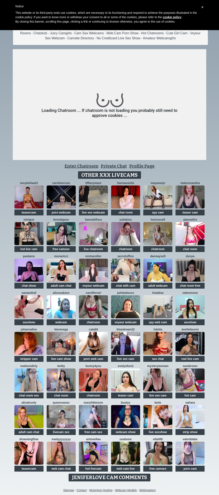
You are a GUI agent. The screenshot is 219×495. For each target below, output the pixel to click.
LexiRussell (158, 219)
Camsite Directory (80, 38)
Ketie (158, 402)
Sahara (190, 402)
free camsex (61, 249)
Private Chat (114, 166)
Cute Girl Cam (176, 33)
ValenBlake (190, 439)
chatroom (125, 249)
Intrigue (28, 219)
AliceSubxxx (61, 292)
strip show (190, 432)
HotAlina (158, 292)
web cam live (125, 468)
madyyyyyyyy (61, 439)
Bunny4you (93, 366)
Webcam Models (126, 490)
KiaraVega (61, 329)
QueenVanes (61, 402)
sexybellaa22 (29, 183)
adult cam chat (61, 285)
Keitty (61, 366)
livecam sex (61, 432)
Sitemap (68, 490)
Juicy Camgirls (61, 33)
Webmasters (147, 490)
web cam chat (61, 468)
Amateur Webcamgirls (159, 38)
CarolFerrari (93, 292)
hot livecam (93, 468)
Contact (82, 490)
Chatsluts (40, 33)
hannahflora (93, 219)
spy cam (158, 212)
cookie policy (172, 17)
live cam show (61, 359)
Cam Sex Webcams (89, 33)
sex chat (158, 359)
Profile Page (142, 166)
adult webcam (158, 285)
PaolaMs (29, 256)
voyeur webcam (93, 285)
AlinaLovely (28, 402)
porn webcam (61, 212)
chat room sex (29, 395)
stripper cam (29, 359)
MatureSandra (190, 183)
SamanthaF (29, 292)
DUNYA (190, 256)
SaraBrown (190, 366)
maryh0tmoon (93, 402)
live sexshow (158, 432)
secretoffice (125, 256)
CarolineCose (61, 183)
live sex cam (125, 359)
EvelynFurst (125, 366)
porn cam (190, 468)
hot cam (190, 395)
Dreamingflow (28, 439)
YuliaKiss (125, 219)
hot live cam (28, 249)
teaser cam (190, 212)
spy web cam (158, 322)
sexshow (29, 322)
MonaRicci (61, 256)
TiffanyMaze (93, 183)
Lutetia (158, 329)
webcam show (126, 432)
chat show (29, 285)
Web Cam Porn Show (122, 33)
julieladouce (125, 292)
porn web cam (93, 359)
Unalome (126, 439)
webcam (61, 322)
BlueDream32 (125, 329)
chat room (126, 212)
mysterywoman (158, 366)
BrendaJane (61, 219)
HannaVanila (125, 183)
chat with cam (125, 285)
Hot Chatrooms (152, 33)
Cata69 (93, 329)
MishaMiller (93, 256)
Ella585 (158, 439)
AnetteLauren (190, 329)
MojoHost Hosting (101, 490)
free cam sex (93, 432)
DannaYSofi (158, 256)
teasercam (29, 212)
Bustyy (125, 402)
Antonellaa (93, 439)
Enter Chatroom (81, 166)
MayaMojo (158, 183)
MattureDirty (28, 366)
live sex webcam (93, 212)
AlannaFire (190, 219)
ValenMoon (190, 292)
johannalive (29, 329)
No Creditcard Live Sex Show (118, 38)
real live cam (190, 359)
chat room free (190, 285)
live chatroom (93, 249)
